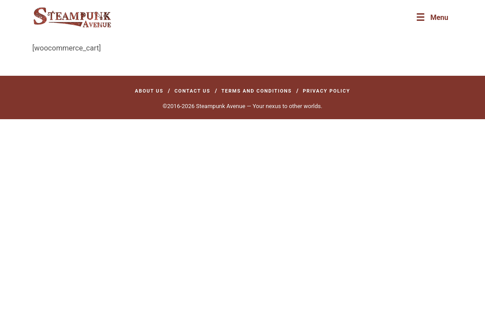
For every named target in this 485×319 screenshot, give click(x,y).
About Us (149, 91)
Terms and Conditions (256, 91)
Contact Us (192, 91)
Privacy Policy (326, 91)
